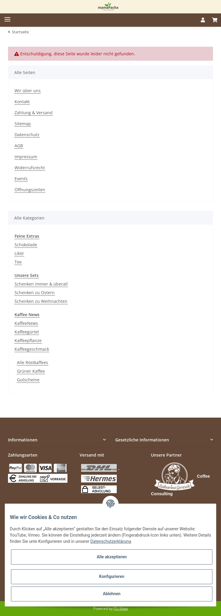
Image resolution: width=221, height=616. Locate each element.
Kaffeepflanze (28, 340)
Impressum (26, 156)
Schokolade (26, 244)
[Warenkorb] (215, 20)
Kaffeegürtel (27, 332)
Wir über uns (28, 90)
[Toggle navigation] (5, 17)
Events (21, 178)
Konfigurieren (111, 576)
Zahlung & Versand (34, 112)
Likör (19, 253)
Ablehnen (111, 593)
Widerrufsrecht (30, 167)
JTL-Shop (120, 608)
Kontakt (22, 101)
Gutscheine (28, 380)
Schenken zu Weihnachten (41, 301)
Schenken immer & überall (41, 284)
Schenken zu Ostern (35, 292)
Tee (18, 262)
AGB (19, 145)
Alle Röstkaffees (32, 362)
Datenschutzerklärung (110, 541)
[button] (203, 20)
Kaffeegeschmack (32, 349)
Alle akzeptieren (112, 556)
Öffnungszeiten (30, 189)
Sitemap (23, 123)
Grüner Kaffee (31, 371)
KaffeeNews (26, 323)
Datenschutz (27, 134)
